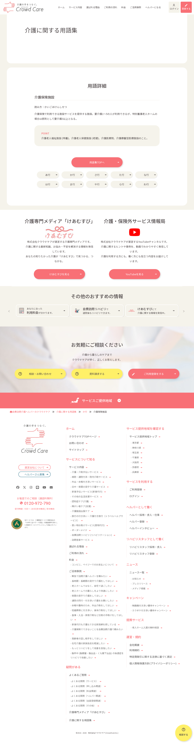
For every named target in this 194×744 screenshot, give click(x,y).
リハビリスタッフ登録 (141, 553)
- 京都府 (135, 467)
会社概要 (134, 645)
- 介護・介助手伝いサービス (84, 472)
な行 (146, 175)
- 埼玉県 (135, 452)
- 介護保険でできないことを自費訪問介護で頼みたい (96, 629)
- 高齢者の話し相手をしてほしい (86, 638)
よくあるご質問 (78, 675)
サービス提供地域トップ (143, 436)
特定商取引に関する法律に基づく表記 (150, 656)
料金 (103, 5)
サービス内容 (55, 5)
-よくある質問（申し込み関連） (86, 686)
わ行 (146, 184)
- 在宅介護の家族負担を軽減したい (87, 643)
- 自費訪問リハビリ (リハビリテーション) (91, 535)
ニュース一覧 (136, 572)
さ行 (97, 175)
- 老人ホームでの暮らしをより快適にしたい (92, 590)
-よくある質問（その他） (83, 705)
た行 (121, 175)
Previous (9, 310)
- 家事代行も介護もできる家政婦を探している (93, 624)
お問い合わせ (76, 443)
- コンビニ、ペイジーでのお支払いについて (92, 564)
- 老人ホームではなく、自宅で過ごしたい (91, 585)
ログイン (160, 5)
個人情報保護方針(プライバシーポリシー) (152, 663)
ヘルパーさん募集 (34, 474)
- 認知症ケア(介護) (79, 501)
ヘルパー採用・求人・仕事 (144, 515)
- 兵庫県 (135, 472)
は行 (47, 184)
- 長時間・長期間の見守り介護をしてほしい (92, 581)
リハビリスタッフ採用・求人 (145, 547)
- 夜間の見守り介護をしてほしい (86, 595)
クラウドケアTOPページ (83, 436)
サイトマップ (76, 449)
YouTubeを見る (135, 274)
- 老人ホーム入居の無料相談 (145, 627)
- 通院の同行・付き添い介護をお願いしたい (92, 600)
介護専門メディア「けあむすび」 (87, 712)
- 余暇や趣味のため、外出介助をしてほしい (92, 605)
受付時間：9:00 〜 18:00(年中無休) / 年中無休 (34, 508)
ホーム (41, 5)
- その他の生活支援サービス (84, 496)
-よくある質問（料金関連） (84, 691)
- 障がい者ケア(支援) (80, 506)
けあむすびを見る (59, 274)
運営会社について (35, 467)
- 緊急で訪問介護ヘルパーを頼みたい (88, 576)
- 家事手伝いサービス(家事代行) (86, 491)
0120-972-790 (35, 503)
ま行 (72, 184)
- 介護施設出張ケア (80, 511)
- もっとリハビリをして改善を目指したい (91, 648)
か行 (72, 175)
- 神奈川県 (136, 447)
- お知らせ (136, 578)
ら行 (121, 184)
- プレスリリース (139, 583)
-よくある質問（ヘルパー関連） (86, 695)
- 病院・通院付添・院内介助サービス (88, 476)
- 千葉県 (135, 457)
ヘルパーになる (133, 5)
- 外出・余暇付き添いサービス (85, 481)
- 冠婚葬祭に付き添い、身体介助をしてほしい (93, 610)
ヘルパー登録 (136, 521)
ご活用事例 (115, 5)
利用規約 (134, 650)
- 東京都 (135, 442)
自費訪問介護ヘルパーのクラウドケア (30, 411)
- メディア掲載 (138, 588)
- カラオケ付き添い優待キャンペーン (149, 610)
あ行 (47, 175)
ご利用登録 (135, 489)
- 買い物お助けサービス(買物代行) (87, 525)
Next (184, 310)
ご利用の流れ (90, 5)
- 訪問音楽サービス (80, 539)
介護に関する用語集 (66, 411)
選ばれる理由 (72, 5)
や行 (97, 184)
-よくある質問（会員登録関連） (86, 700)
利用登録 (182, 5)
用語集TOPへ (97, 162)
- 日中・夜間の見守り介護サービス (87, 486)
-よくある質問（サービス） (84, 681)
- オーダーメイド (78, 530)
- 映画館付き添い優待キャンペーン (148, 605)
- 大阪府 (135, 462)
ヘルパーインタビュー (141, 528)
